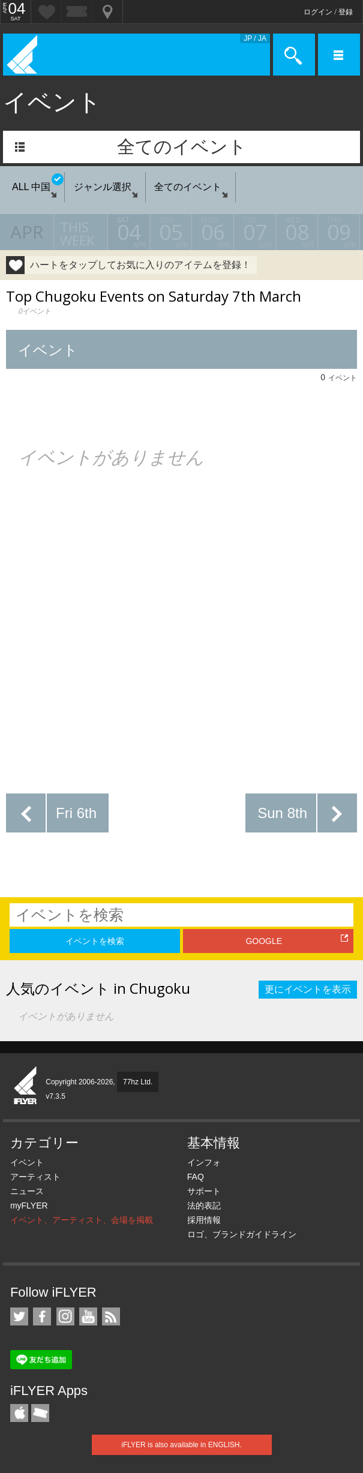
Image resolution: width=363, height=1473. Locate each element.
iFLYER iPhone (19, 1413)
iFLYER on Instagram (65, 1316)
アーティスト (35, 1177)
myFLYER (29, 1205)
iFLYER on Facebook (42, 1316)
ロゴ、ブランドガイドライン (241, 1234)
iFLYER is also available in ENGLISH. (181, 1445)
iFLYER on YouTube (88, 1316)
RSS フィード (111, 1316)
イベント (27, 1162)
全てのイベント (182, 147)
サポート (204, 1191)
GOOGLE (263, 941)
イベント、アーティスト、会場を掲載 (81, 1220)
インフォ (204, 1162)
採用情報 (204, 1220)
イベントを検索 (94, 941)
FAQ (195, 1177)
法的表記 (204, 1205)
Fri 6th (76, 813)
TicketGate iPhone (40, 1413)
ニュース (27, 1191)
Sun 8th (282, 813)
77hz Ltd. (137, 1082)
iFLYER (26, 1086)
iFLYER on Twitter (19, 1316)
